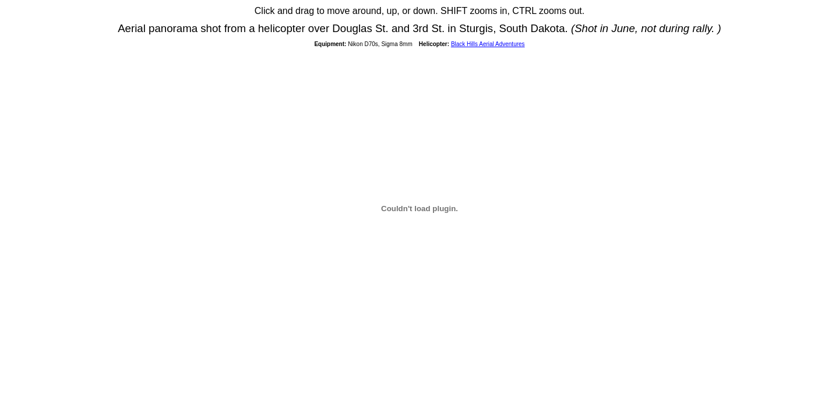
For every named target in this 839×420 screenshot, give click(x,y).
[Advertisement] (419, 390)
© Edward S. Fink (67, 11)
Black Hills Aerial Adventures (488, 44)
